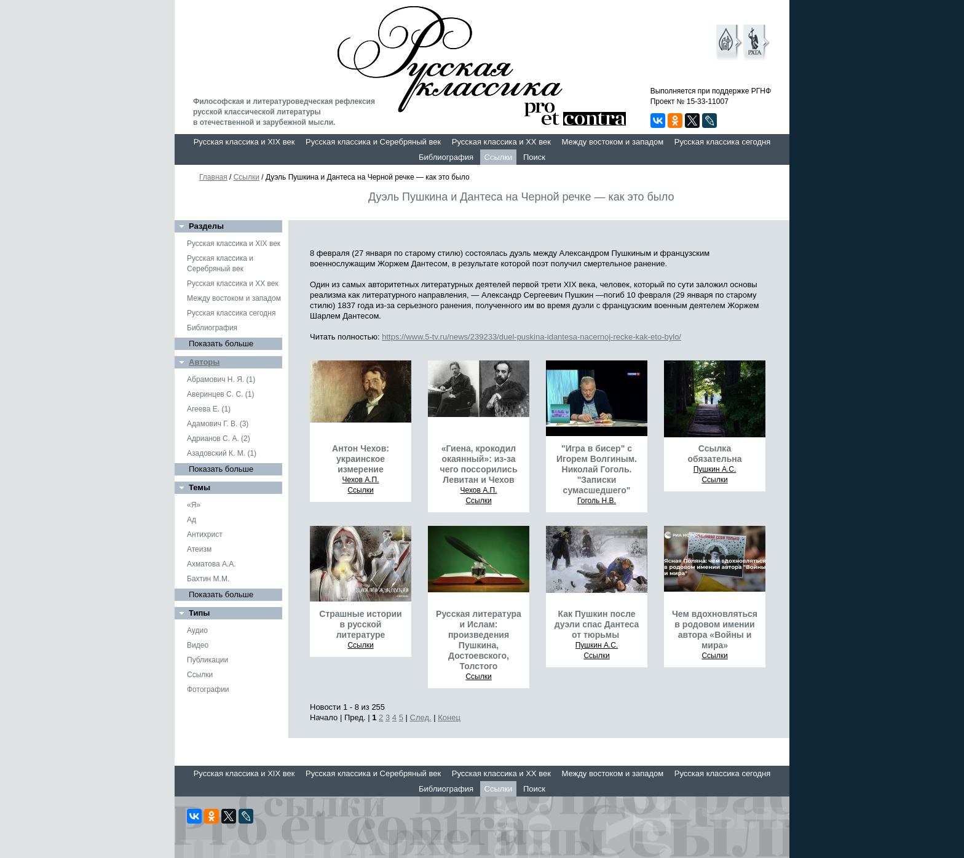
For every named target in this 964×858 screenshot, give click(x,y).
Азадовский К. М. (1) (221, 453)
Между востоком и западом (612, 141)
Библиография (446, 157)
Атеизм (199, 549)
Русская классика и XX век (501, 141)
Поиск (534, 157)
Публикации (207, 660)
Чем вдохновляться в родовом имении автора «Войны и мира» (714, 629)
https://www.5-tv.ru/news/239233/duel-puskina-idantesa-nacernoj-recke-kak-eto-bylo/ (531, 336)
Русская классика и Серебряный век (373, 141)
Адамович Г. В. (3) (217, 423)
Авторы (204, 362)
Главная (213, 177)
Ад (191, 519)
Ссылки (498, 157)
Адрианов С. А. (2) (218, 438)
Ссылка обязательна (714, 453)
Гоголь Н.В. (596, 500)
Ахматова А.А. (211, 564)
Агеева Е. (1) (209, 409)
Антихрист (205, 534)
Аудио (197, 630)
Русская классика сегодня (722, 141)
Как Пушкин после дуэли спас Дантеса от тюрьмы (597, 624)
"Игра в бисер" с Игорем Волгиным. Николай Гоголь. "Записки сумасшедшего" (596, 469)
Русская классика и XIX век (244, 141)
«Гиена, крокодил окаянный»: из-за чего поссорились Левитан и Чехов (479, 464)
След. (421, 717)
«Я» (193, 505)
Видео (197, 645)
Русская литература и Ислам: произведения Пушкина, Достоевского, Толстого (478, 640)
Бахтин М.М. (208, 578)
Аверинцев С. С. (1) (220, 394)
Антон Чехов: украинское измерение (360, 458)
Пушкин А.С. (715, 469)
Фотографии (208, 689)
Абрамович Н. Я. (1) (221, 379)
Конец (449, 717)
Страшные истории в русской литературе (360, 624)
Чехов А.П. (360, 479)
